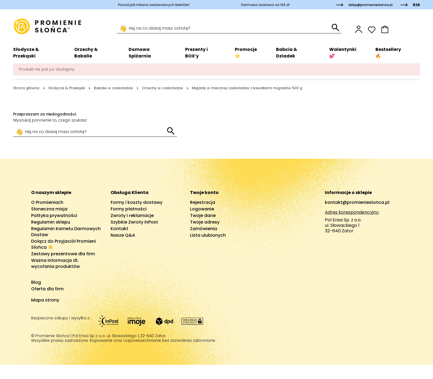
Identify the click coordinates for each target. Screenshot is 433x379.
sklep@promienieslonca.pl (370, 4)
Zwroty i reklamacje (132, 215)
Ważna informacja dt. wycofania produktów (55, 263)
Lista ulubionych (208, 235)
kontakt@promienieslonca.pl (357, 202)
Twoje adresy (205, 222)
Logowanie (202, 209)
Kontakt (119, 228)
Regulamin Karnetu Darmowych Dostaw (66, 231)
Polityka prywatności (54, 215)
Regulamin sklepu (50, 222)
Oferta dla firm (47, 289)
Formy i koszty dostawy (136, 202)
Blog (36, 282)
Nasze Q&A (123, 235)
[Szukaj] (224, 28)
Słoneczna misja (49, 209)
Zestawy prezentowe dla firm (63, 254)
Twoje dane (203, 215)
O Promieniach (47, 202)
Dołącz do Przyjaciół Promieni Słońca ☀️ (63, 244)
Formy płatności (129, 209)
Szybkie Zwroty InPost (134, 222)
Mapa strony (45, 300)
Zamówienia (203, 228)
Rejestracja (202, 202)
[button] (400, 29)
